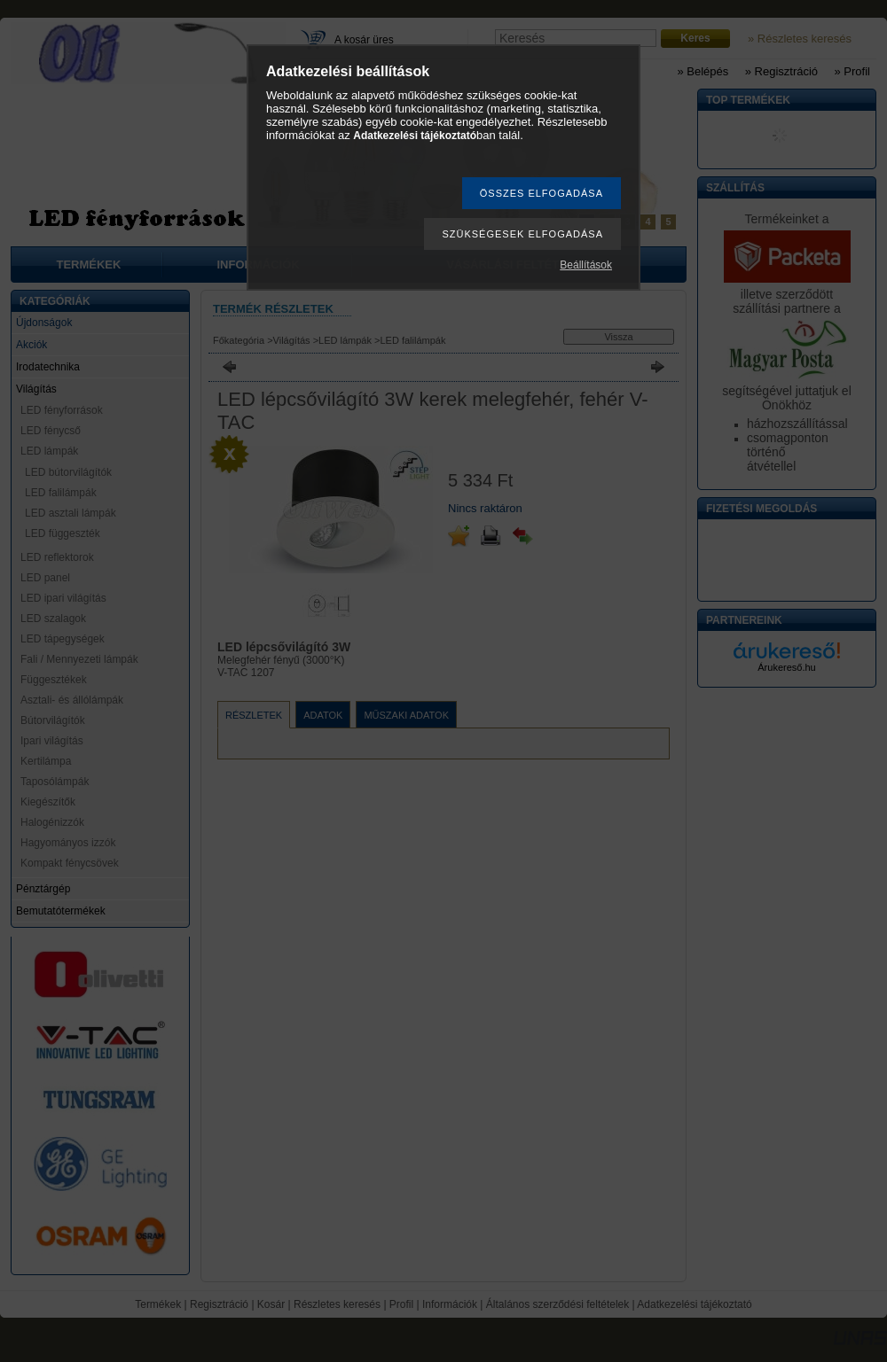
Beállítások (586, 265)
